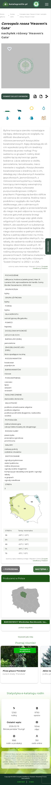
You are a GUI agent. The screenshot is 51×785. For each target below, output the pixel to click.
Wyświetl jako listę (25, 637)
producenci (48, 246)
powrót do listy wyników (15, 96)
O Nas (31, 782)
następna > (41, 569)
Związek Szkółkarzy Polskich (40, 267)
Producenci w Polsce (14, 578)
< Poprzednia (10, 569)
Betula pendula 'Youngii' (14, 729)
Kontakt (21, 782)
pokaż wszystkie (25, 627)
